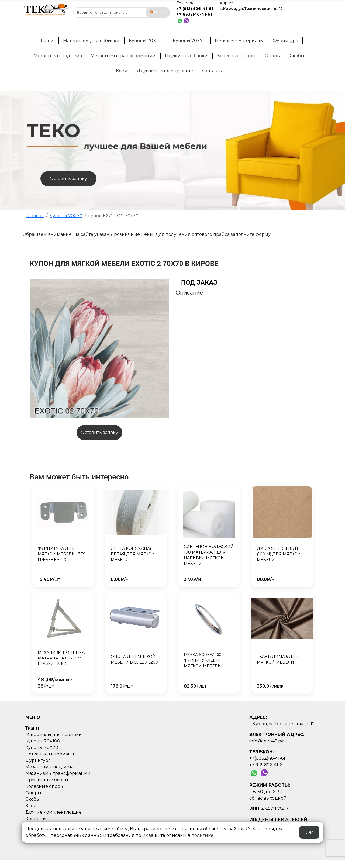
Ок (309, 832)
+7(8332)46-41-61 (194, 14)
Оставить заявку (68, 178)
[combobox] (121, 12)
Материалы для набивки (91, 40)
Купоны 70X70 (189, 40)
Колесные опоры (236, 55)
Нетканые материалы (239, 40)
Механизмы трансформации (123, 55)
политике (202, 835)
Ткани (47, 40)
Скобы (297, 55)
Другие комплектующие (165, 70)
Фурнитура (285, 40)
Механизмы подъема (58, 55)
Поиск (158, 12)
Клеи (121, 70)
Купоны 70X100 (146, 40)
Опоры (273, 55)
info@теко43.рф (267, 741)
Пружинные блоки (186, 55)
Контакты (212, 70)
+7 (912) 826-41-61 (195, 8)
